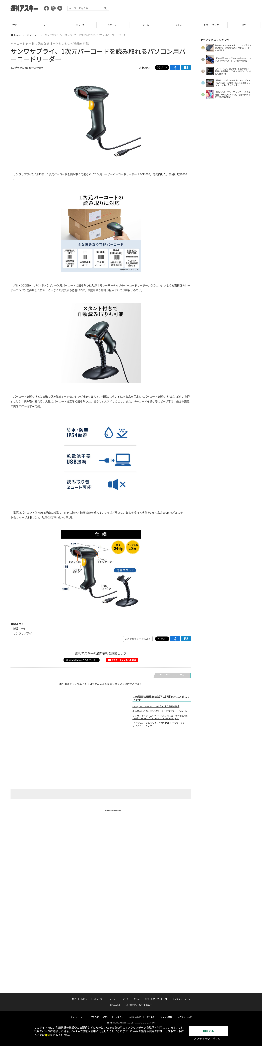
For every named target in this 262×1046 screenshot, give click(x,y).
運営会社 (119, 1013)
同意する (208, 1031)
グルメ (180, 25)
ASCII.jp (115, 1001)
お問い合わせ (135, 1013)
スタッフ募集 (166, 1013)
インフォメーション (181, 995)
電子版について (185, 1013)
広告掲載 (151, 1013)
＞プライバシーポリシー (208, 1038)
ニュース (82, 25)
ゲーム (147, 25)
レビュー (49, 25)
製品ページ (20, 628)
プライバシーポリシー (100, 1013)
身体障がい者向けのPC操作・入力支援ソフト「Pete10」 (160, 711)
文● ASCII (144, 67)
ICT (245, 25)
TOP (16, 25)
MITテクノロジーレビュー (139, 1001)
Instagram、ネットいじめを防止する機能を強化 (156, 706)
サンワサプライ (22, 633)
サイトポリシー (77, 1013)
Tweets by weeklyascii (112, 810)
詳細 (47, 1035)
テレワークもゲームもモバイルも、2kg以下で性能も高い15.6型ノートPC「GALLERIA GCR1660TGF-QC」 (160, 717)
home (16, 35)
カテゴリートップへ (172, 675)
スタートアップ (212, 25)
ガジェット (114, 25)
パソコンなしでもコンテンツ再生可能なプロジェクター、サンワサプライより (161, 724)
